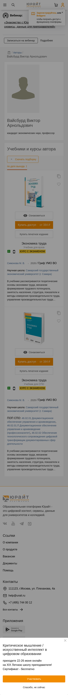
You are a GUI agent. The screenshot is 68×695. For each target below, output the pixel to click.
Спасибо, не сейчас (34, 687)
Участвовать (34, 679)
